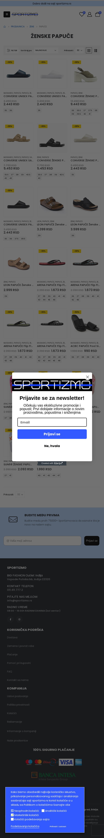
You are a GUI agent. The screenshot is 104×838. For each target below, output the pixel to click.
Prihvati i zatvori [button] (58, 826)
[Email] (52, 422)
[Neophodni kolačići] (12, 810)
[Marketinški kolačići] (12, 815)
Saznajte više (61, 805)
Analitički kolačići (56, 811)
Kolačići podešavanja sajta (31, 819)
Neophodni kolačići (26, 811)
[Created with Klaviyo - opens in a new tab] (52, 463)
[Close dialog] (87, 377)
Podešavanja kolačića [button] (25, 826)
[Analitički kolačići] (43, 810)
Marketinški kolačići (26, 815)
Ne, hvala (52, 446)
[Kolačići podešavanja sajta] (12, 819)
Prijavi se (52, 434)
